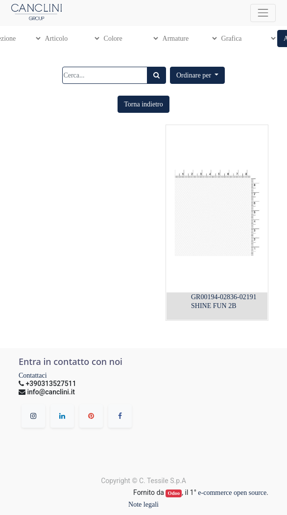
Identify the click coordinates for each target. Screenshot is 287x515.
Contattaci (33, 375)
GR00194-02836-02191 (224, 297)
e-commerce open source (232, 492)
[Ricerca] (156, 75)
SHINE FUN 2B (214, 305)
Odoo (174, 493)
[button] (197, 75)
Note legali (143, 504)
